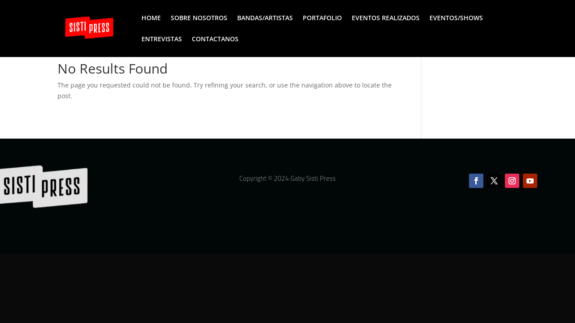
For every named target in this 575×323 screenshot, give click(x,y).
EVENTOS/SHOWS (456, 18)
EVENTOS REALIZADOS (386, 18)
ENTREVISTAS (162, 39)
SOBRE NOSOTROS (199, 18)
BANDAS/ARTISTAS (265, 18)
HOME (151, 18)
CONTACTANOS (215, 39)
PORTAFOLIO (322, 18)
